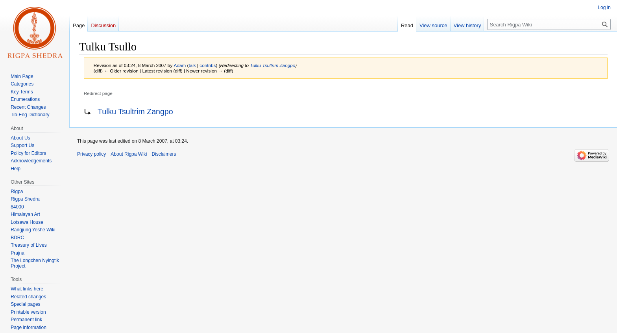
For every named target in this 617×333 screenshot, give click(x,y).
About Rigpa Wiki (129, 154)
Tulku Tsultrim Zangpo (272, 65)
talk (192, 65)
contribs (208, 65)
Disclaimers (163, 154)
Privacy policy (91, 154)
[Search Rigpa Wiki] (549, 24)
